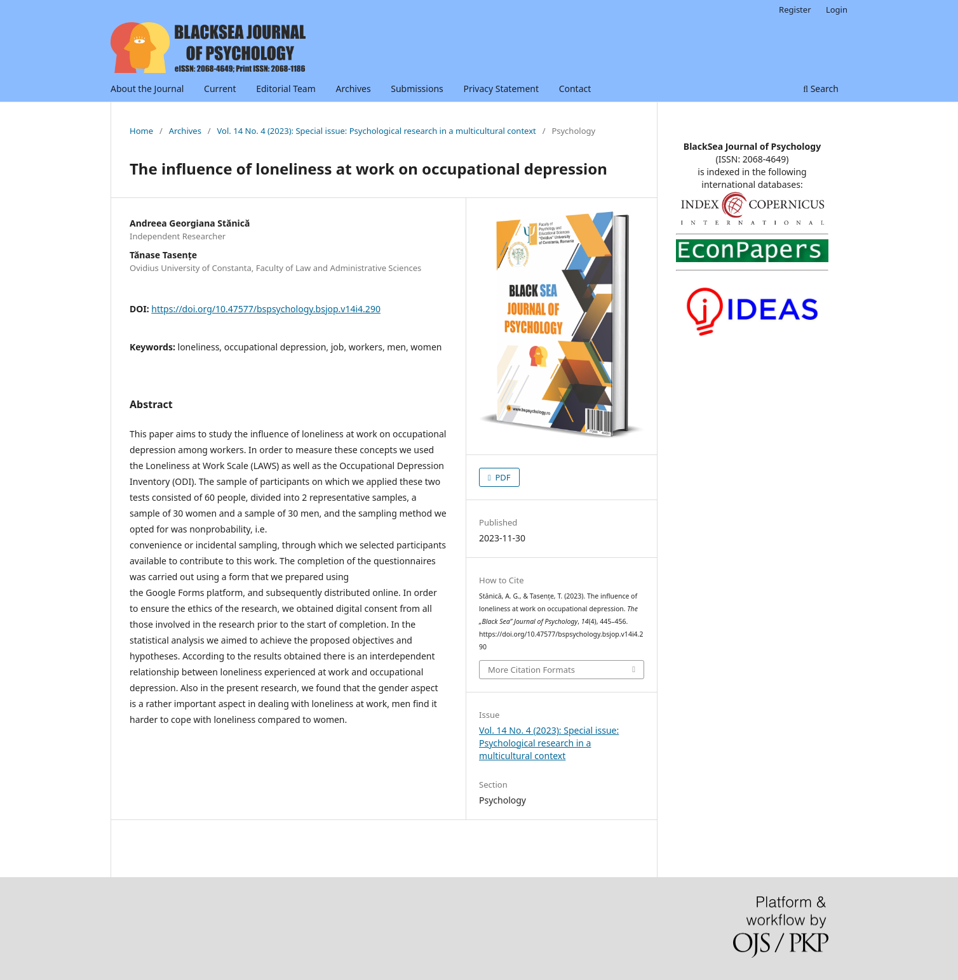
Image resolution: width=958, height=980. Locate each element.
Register (795, 9)
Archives (352, 89)
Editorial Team (286, 89)
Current (220, 89)
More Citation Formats (531, 669)
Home (141, 130)
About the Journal (147, 89)
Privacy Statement (501, 89)
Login (836, 9)
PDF (502, 477)
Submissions (417, 89)
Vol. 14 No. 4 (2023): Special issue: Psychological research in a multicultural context (376, 130)
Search (821, 89)
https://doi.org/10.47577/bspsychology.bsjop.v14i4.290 (266, 309)
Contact (575, 89)
